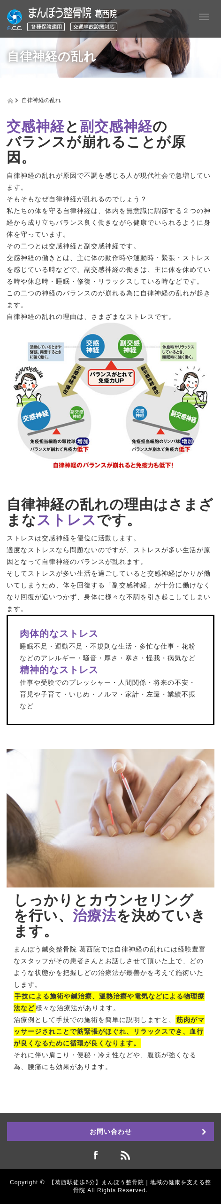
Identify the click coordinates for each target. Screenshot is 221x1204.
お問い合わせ (111, 1131)
